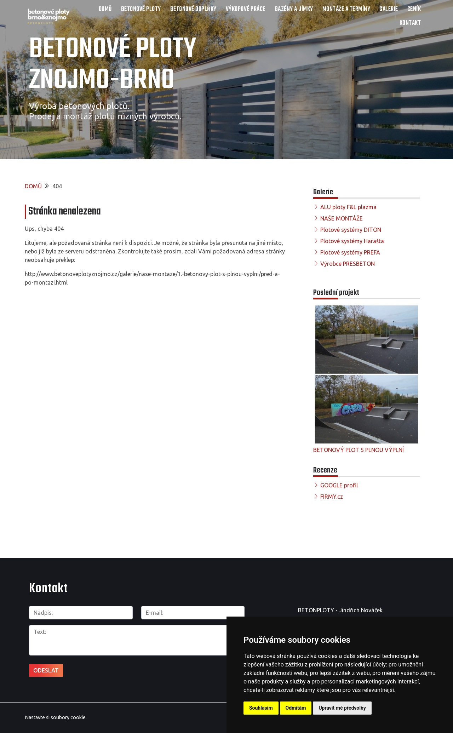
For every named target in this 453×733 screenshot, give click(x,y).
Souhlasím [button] (261, 708)
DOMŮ (105, 9)
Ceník (414, 9)
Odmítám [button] (296, 708)
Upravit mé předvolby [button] (342, 708)
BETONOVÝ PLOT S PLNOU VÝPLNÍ (358, 450)
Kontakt (410, 23)
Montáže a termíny (346, 9)
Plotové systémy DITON (350, 230)
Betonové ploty (141, 9)
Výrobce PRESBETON (347, 263)
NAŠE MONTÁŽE (341, 218)
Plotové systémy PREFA (350, 252)
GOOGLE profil (339, 485)
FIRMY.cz (331, 496)
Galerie (388, 9)
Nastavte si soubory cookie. (56, 717)
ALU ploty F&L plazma (348, 207)
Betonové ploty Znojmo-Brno (112, 65)
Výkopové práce (245, 9)
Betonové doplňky (193, 9)
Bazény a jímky (294, 9)
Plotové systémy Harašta (352, 241)
